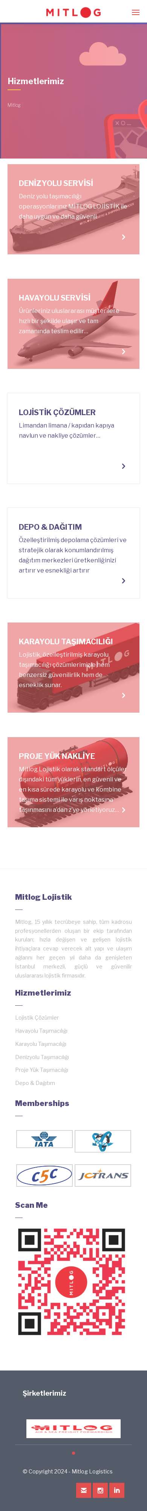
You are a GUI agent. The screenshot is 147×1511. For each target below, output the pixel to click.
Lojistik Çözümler (37, 1017)
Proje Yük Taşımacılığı (41, 1070)
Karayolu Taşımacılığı (40, 1044)
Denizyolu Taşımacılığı (42, 1057)
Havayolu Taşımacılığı (41, 1030)
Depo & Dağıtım (35, 1083)
